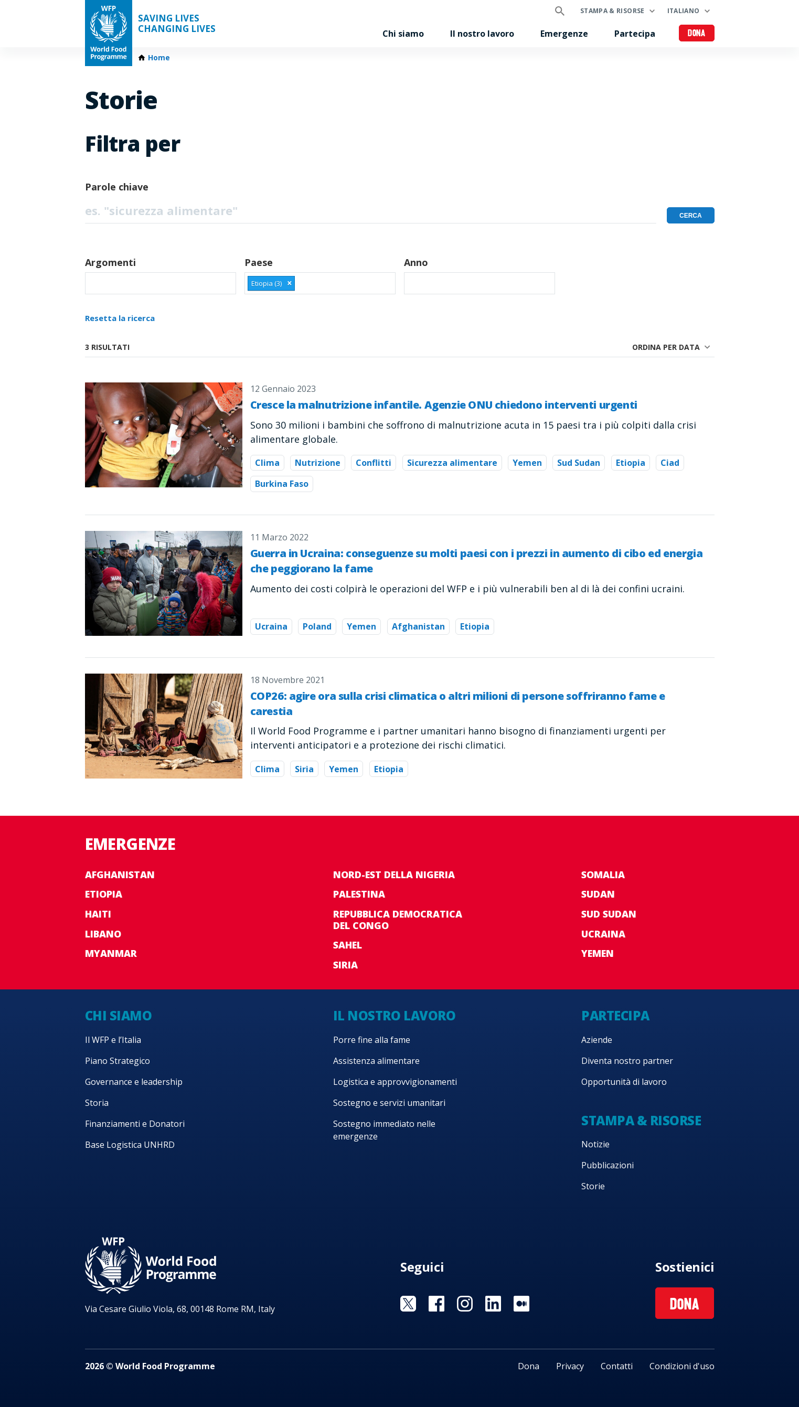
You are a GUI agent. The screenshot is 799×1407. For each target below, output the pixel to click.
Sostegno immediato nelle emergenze (384, 1130)
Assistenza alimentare (376, 1061)
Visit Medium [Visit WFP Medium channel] (521, 1304)
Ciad (669, 462)
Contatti (617, 1366)
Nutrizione (317, 462)
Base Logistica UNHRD (130, 1144)
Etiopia (630, 462)
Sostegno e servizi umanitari (389, 1102)
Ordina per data (666, 347)
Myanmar (111, 953)
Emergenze (564, 33)
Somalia (603, 874)
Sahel (347, 945)
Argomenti (110, 262)
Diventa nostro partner (627, 1061)
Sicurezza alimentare (452, 462)
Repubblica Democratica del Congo (397, 920)
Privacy (570, 1366)
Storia (97, 1102)
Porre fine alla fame (371, 1040)
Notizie (595, 1144)
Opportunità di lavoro (624, 1082)
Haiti (98, 914)
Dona (696, 34)
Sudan (598, 894)
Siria (304, 769)
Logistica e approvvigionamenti (395, 1082)
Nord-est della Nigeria (394, 874)
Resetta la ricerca (120, 318)
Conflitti (373, 462)
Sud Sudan (578, 462)
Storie (593, 1186)
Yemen (527, 462)
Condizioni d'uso (682, 1366)
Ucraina (271, 626)
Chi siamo (403, 33)
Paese (258, 262)
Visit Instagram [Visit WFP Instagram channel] (465, 1304)
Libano (103, 934)
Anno (416, 262)
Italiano (683, 10)
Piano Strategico (117, 1061)
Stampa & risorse (612, 10)
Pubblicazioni (607, 1165)
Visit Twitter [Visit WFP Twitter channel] (408, 1304)
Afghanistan (418, 626)
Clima (267, 462)
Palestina (359, 894)
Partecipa (634, 33)
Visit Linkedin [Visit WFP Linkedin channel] (493, 1304)
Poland (317, 626)
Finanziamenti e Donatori (135, 1123)
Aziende (596, 1040)
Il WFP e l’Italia (113, 1040)
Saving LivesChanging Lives (177, 23)
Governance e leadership (134, 1082)
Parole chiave (116, 186)
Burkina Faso (281, 483)
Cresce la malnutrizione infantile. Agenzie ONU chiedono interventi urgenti (443, 405)
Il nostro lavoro (482, 33)
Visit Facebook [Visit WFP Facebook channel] (436, 1304)
